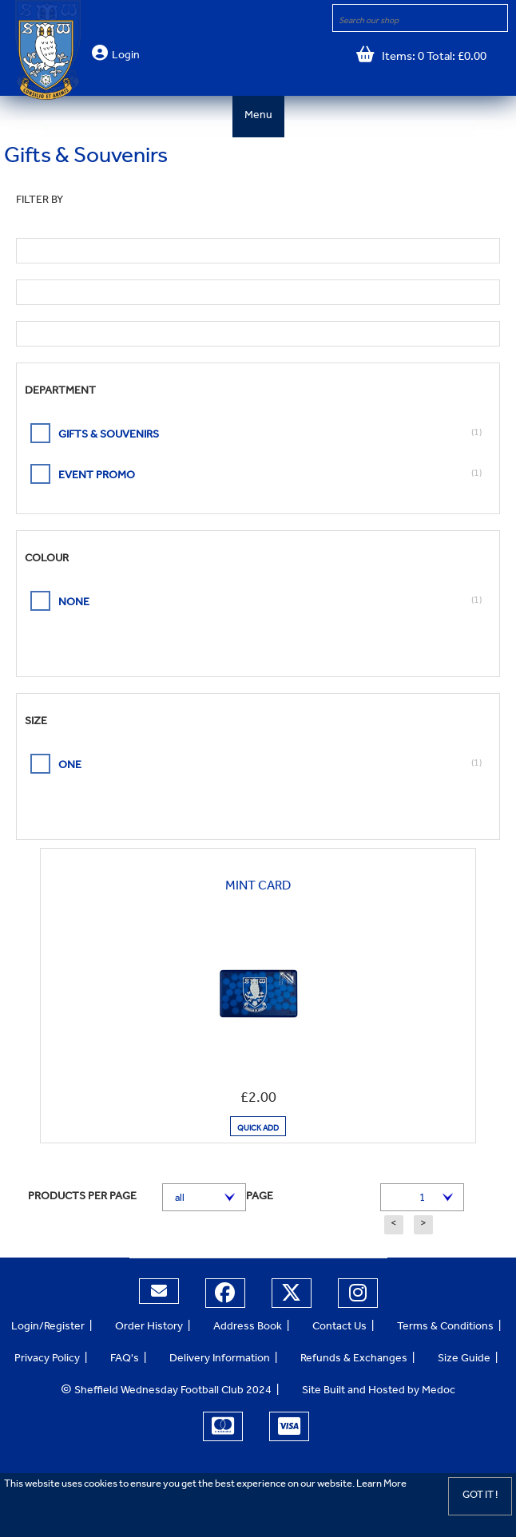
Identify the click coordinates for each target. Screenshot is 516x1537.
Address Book (247, 1327)
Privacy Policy (47, 1359)
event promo (96, 476)
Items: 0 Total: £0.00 (430, 58)
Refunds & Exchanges (353, 1359)
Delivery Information (219, 1359)
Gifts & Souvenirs (108, 436)
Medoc (438, 1391)
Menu (258, 116)
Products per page (82, 1197)
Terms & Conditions (445, 1327)
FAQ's (124, 1359)
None (73, 603)
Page (259, 1197)
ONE (69, 766)
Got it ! (480, 1496)
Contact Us (339, 1327)
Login (126, 56)
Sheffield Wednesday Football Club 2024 (166, 1391)
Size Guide (464, 1359)
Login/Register (48, 1327)
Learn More (381, 1485)
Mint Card (258, 887)
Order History (149, 1327)
